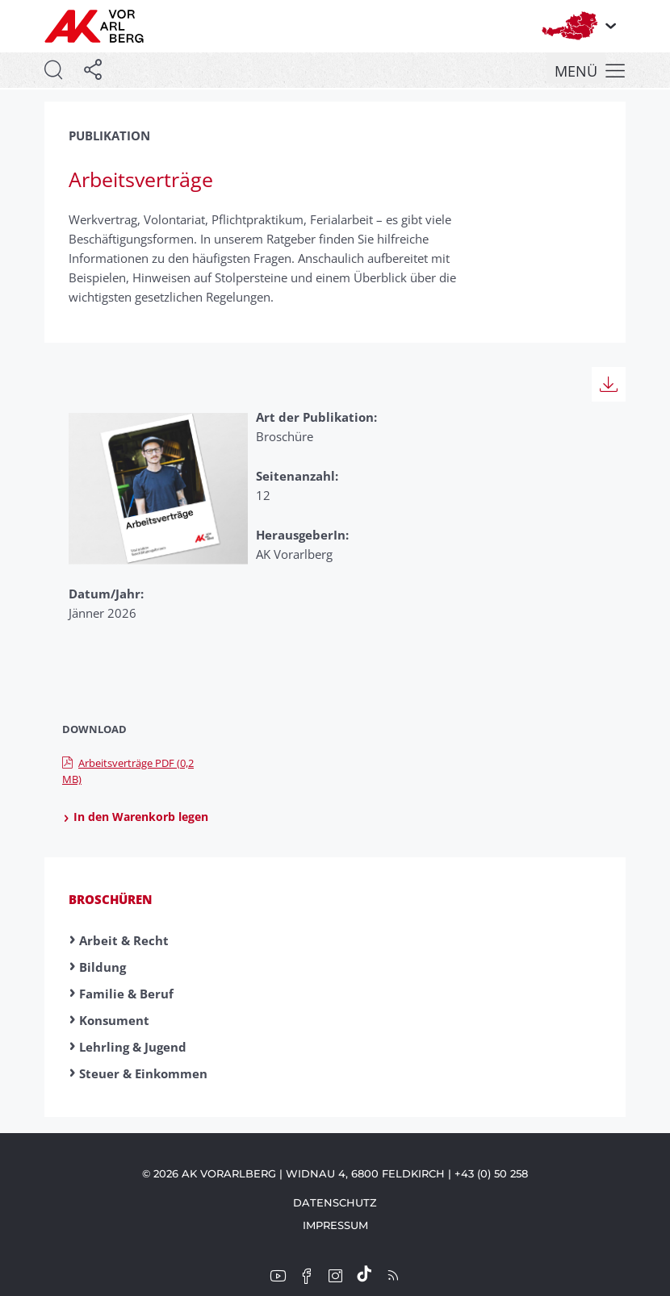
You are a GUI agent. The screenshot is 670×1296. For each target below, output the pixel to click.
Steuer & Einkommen (143, 1073)
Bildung (102, 967)
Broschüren (111, 899)
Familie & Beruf (126, 994)
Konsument (114, 1020)
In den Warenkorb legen (135, 817)
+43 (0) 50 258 (491, 1173)
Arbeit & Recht (124, 940)
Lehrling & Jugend (132, 1047)
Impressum (335, 1225)
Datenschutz (335, 1202)
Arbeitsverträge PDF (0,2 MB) (128, 771)
